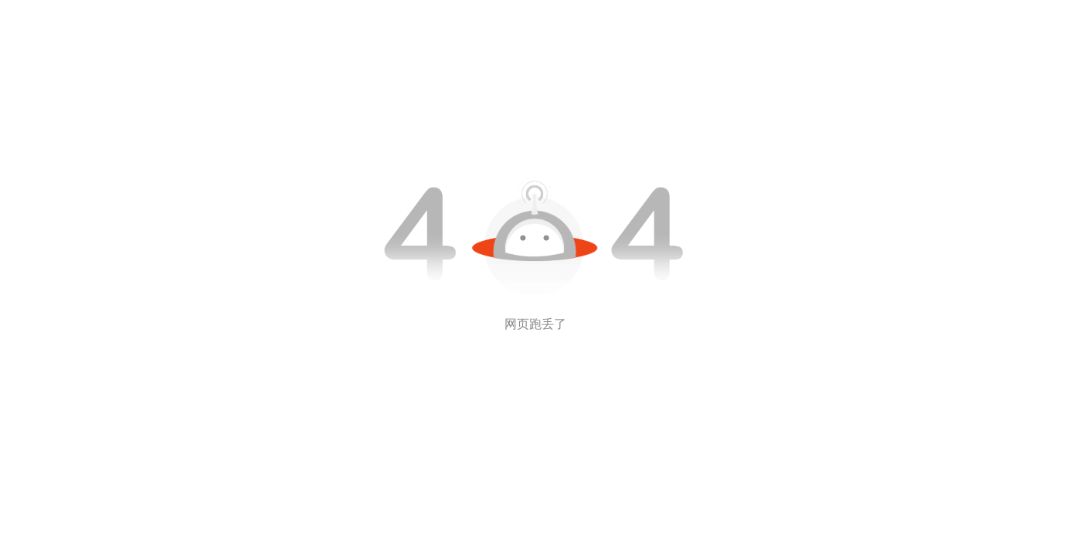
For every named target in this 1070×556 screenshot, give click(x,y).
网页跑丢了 (535, 324)
